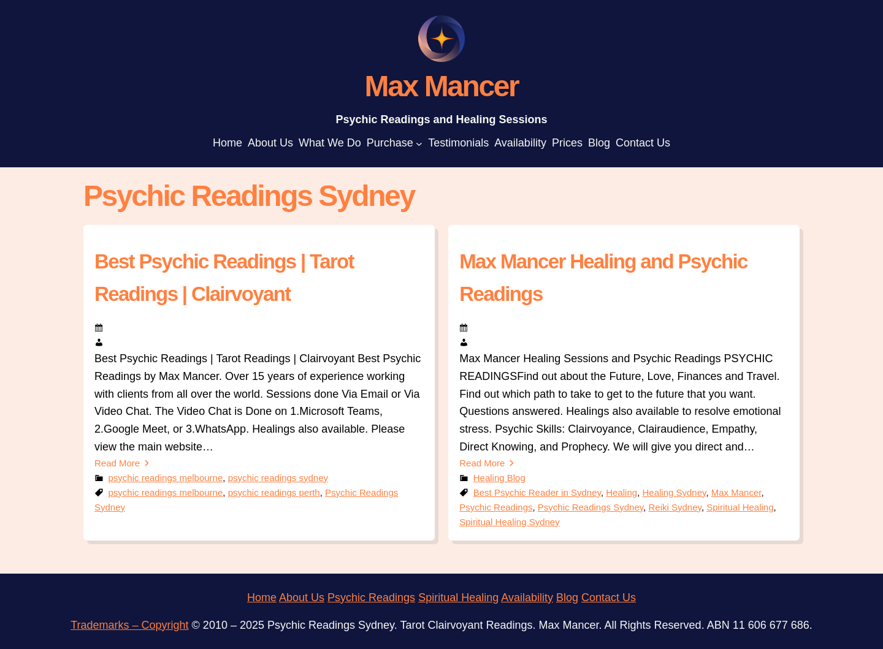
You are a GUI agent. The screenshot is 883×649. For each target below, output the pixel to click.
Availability (527, 597)
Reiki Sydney (674, 507)
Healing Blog (499, 478)
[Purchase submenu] (419, 143)
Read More (117, 463)
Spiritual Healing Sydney (509, 522)
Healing (621, 492)
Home (262, 597)
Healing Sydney (674, 492)
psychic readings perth (274, 492)
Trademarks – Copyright (129, 625)
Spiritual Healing (739, 507)
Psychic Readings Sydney (590, 507)
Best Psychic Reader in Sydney (537, 492)
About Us (301, 597)
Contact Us (608, 597)
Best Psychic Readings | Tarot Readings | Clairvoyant (224, 277)
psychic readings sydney (278, 478)
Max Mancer (736, 492)
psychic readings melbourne (166, 478)
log (571, 597)
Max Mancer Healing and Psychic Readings (603, 277)
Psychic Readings (495, 507)
